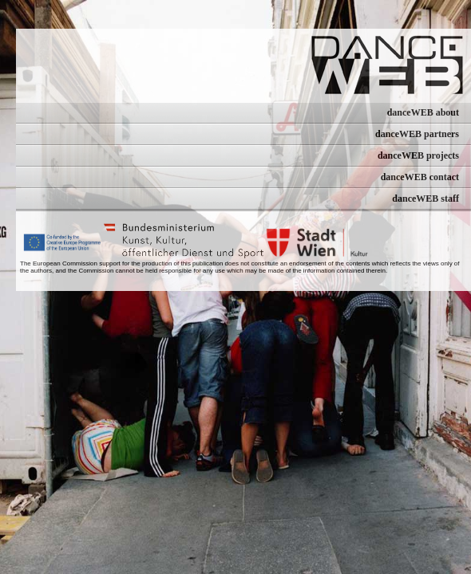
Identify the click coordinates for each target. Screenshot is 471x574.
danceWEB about (423, 112)
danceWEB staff (425, 198)
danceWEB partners (417, 134)
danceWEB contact (420, 177)
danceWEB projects (418, 155)
